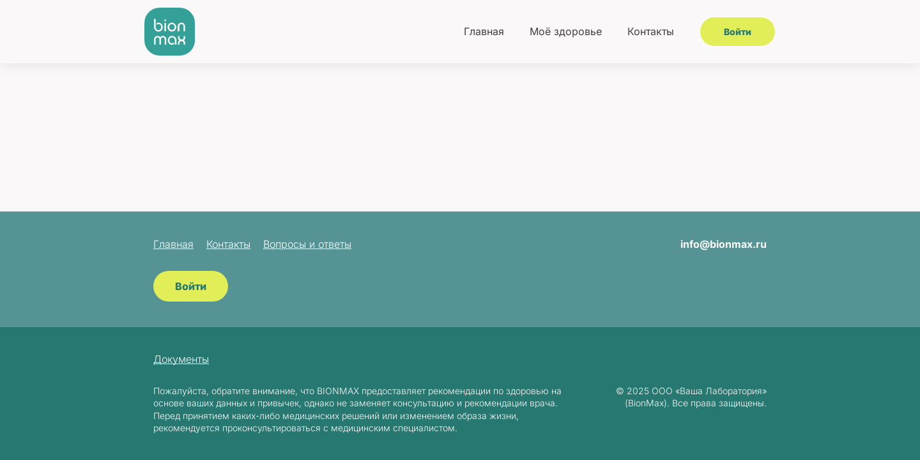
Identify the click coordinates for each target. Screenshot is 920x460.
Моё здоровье (566, 31)
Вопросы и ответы (307, 244)
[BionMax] (169, 32)
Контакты (650, 31)
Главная (484, 31)
